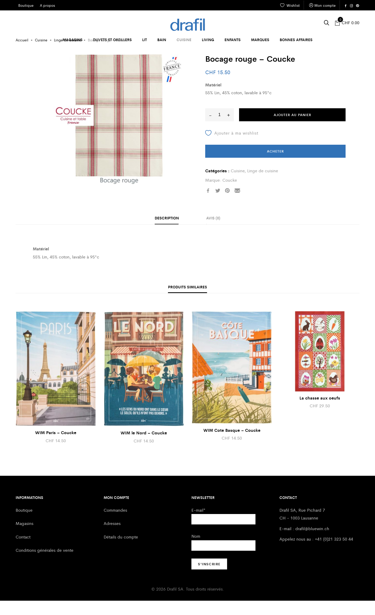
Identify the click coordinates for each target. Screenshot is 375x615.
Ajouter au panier (292, 128)
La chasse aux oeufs (319, 412)
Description (167, 232)
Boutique (24, 524)
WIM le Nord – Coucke (144, 447)
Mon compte (322, 5)
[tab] (167, 233)
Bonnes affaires (296, 39)
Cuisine (184, 39)
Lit (144, 39)
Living (208, 39)
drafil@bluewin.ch (312, 543)
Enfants (232, 39)
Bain (161, 39)
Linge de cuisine (67, 54)
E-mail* (198, 524)
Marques (260, 39)
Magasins (73, 39)
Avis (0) (213, 232)
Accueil (22, 54)
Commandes (115, 524)
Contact (23, 551)
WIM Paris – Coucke (55, 447)
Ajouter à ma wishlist (231, 147)
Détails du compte (121, 551)
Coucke (229, 194)
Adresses (112, 538)
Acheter (275, 165)
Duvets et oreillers (112, 39)
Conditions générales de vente (44, 564)
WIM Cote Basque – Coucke (231, 444)
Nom (195, 550)
